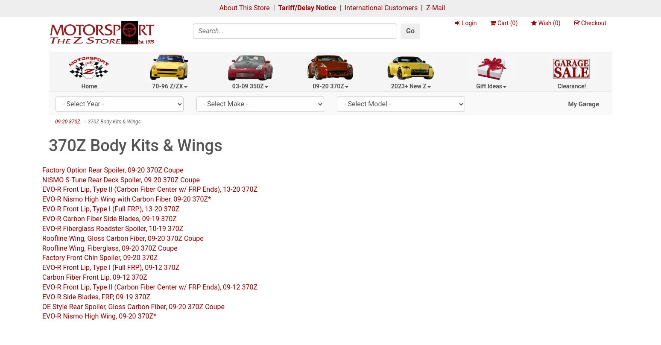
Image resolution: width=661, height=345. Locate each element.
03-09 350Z (250, 86)
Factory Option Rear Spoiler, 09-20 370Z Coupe (113, 170)
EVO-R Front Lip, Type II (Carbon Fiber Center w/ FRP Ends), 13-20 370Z (149, 189)
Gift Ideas (491, 86)
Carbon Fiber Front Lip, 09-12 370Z (94, 277)
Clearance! (571, 86)
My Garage (583, 104)
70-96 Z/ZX (169, 86)
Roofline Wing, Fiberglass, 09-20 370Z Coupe (110, 248)
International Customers (381, 8)
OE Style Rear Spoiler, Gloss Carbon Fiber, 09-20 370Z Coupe (133, 307)
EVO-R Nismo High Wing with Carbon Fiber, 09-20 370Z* (126, 199)
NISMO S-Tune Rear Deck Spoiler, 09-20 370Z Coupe (121, 180)
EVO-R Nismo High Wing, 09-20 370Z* (99, 316)
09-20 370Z (330, 86)
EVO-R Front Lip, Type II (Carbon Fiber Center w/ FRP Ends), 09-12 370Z (149, 287)
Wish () (545, 23)
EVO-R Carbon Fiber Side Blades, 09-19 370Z (109, 219)
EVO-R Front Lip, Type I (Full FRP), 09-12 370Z (110, 267)
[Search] (295, 31)
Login (466, 23)
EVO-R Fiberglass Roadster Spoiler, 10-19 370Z (112, 229)
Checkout (590, 23)
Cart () (504, 23)
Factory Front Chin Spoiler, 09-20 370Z (100, 258)
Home (89, 86)
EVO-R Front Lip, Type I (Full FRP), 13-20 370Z (110, 209)
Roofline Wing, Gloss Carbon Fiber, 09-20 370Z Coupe (123, 238)
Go (410, 31)
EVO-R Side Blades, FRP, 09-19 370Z (96, 297)
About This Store (244, 8)
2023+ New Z (411, 86)
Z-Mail (435, 8)
